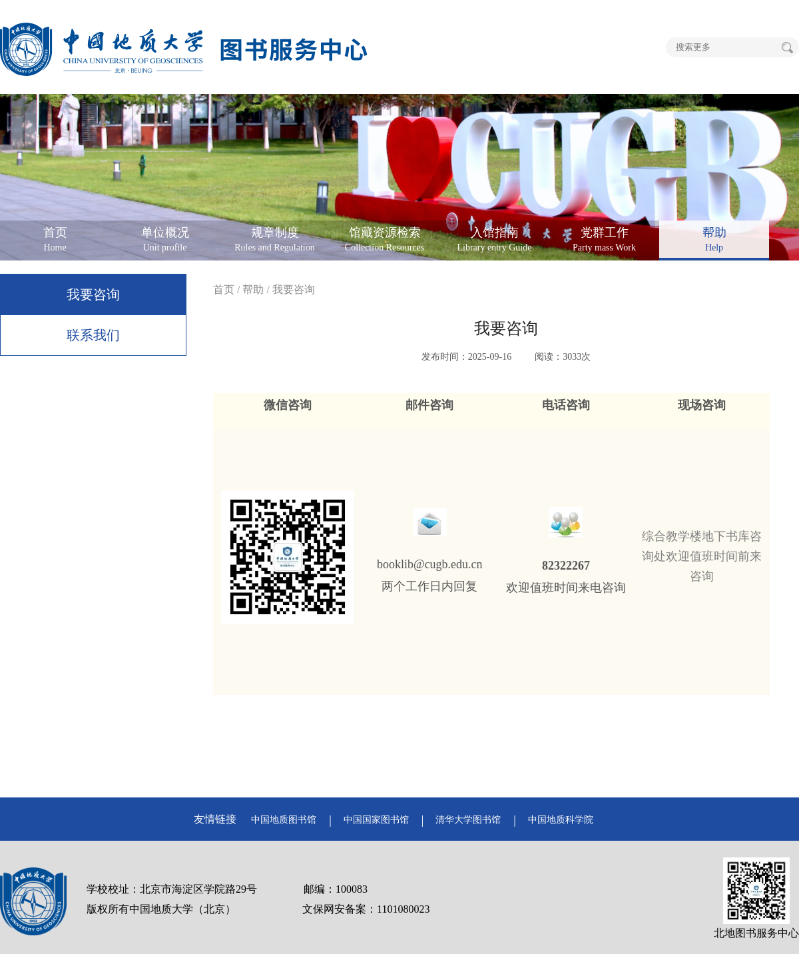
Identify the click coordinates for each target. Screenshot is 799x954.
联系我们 (93, 335)
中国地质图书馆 (283, 820)
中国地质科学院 (560, 820)
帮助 (253, 289)
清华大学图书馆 (468, 820)
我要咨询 (93, 294)
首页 (223, 289)
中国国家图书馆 (376, 820)
